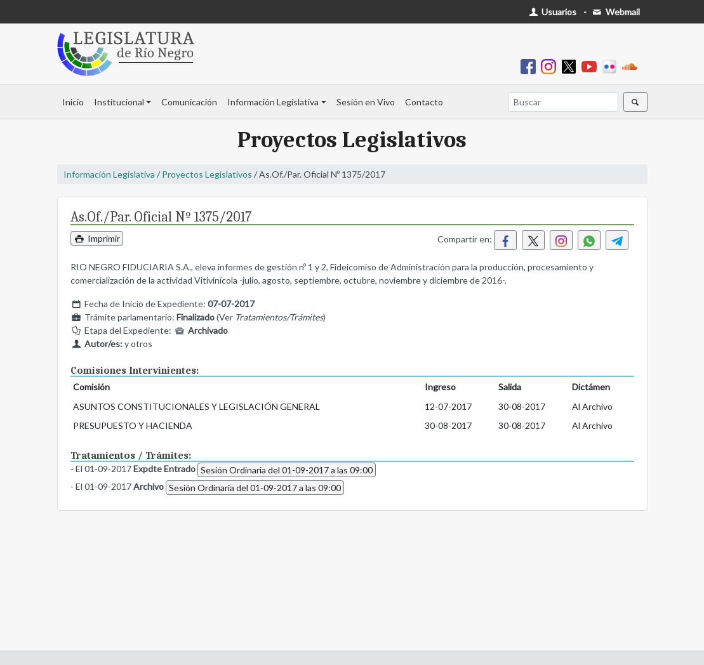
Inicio (73, 101)
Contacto (424, 101)
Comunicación (189, 101)
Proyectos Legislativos (207, 174)
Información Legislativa (273, 101)
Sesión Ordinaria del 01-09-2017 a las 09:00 (287, 469)
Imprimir (97, 238)
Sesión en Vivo (365, 101)
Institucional (119, 101)
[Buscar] (563, 102)
